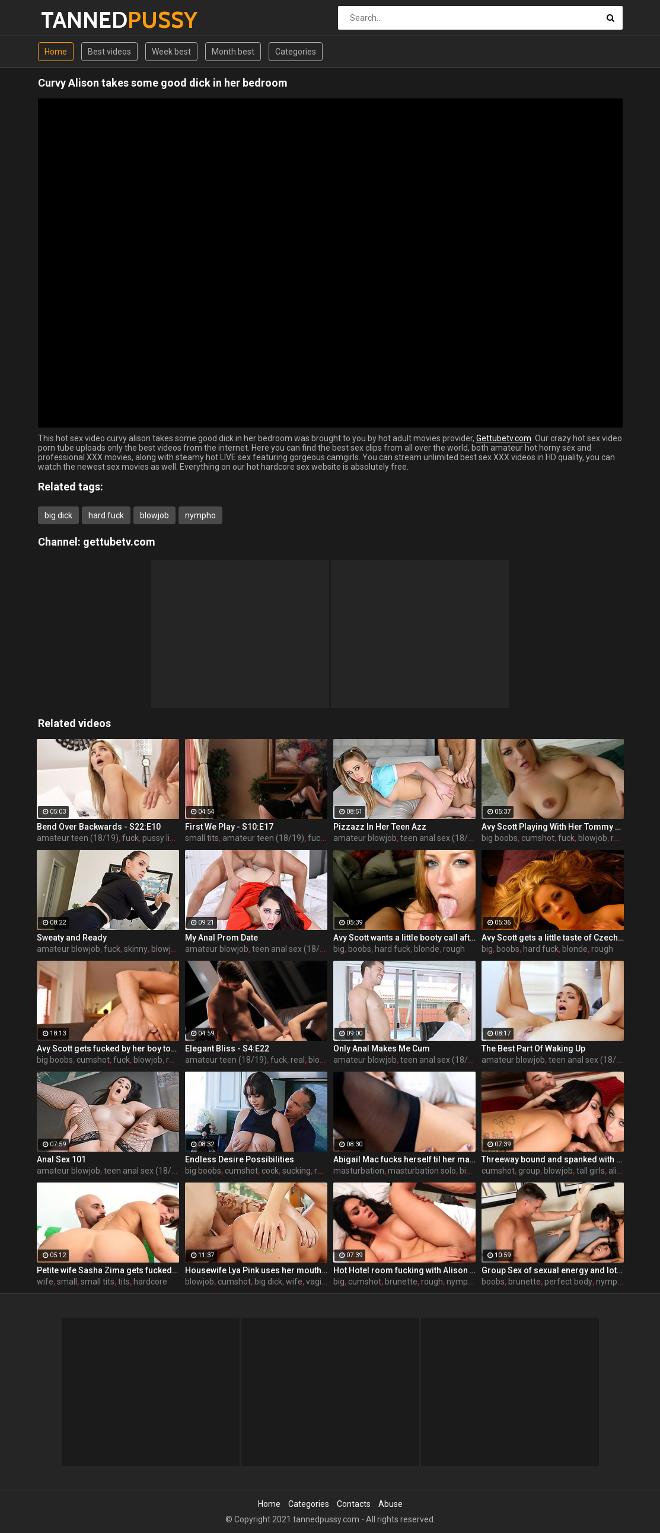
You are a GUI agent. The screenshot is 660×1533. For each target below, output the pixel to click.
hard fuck (106, 515)
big (339, 949)
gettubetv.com (119, 542)
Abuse (390, 1504)
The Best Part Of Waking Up (533, 1048)
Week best (171, 51)
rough (454, 949)
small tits (202, 838)
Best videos (109, 51)
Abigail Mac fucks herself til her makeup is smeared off (404, 1159)
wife (45, 1281)
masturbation (358, 1170)
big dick (58, 515)
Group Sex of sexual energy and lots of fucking (553, 1270)
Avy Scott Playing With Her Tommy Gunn (553, 826)
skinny (136, 949)
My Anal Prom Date (221, 937)
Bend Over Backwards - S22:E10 (99, 826)
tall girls (590, 1170)
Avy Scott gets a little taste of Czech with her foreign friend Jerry (553, 937)
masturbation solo (422, 1170)
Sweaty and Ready (72, 937)
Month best (233, 51)
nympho (200, 515)
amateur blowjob (365, 838)
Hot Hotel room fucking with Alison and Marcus (404, 1270)
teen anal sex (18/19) (440, 838)
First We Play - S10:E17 (229, 826)
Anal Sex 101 (61, 1159)
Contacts (354, 1504)
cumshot (537, 838)
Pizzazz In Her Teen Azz (379, 826)
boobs (359, 949)
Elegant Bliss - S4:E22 (227, 1048)
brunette (401, 1281)
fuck (130, 838)
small (67, 1281)
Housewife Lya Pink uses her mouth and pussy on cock (256, 1270)
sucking (296, 1170)
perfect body (568, 1281)
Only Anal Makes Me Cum (381, 1048)
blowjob (154, 515)
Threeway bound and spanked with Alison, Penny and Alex (553, 1159)
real (298, 1060)
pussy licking (165, 838)
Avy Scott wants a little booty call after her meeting (404, 937)
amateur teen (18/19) (78, 838)
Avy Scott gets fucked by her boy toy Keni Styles (108, 1048)
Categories (295, 51)
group (529, 1170)
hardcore (150, 1281)
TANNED (72, 20)
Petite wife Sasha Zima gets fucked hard (108, 1270)
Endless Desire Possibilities (239, 1159)
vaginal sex (326, 1281)
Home (55, 51)
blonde (426, 949)
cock (270, 1170)
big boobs (500, 838)
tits (124, 1281)
